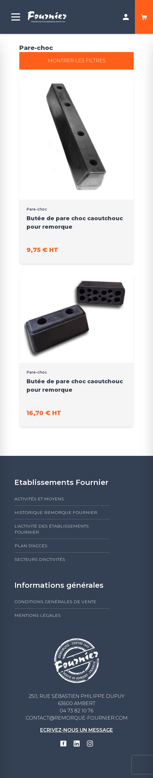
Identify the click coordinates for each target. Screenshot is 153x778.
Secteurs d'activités (39, 559)
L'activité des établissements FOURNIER (51, 529)
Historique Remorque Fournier (55, 512)
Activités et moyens (39, 499)
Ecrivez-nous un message (76, 730)
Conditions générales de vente (55, 601)
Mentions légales (37, 615)
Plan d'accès (30, 545)
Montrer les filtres (77, 61)
